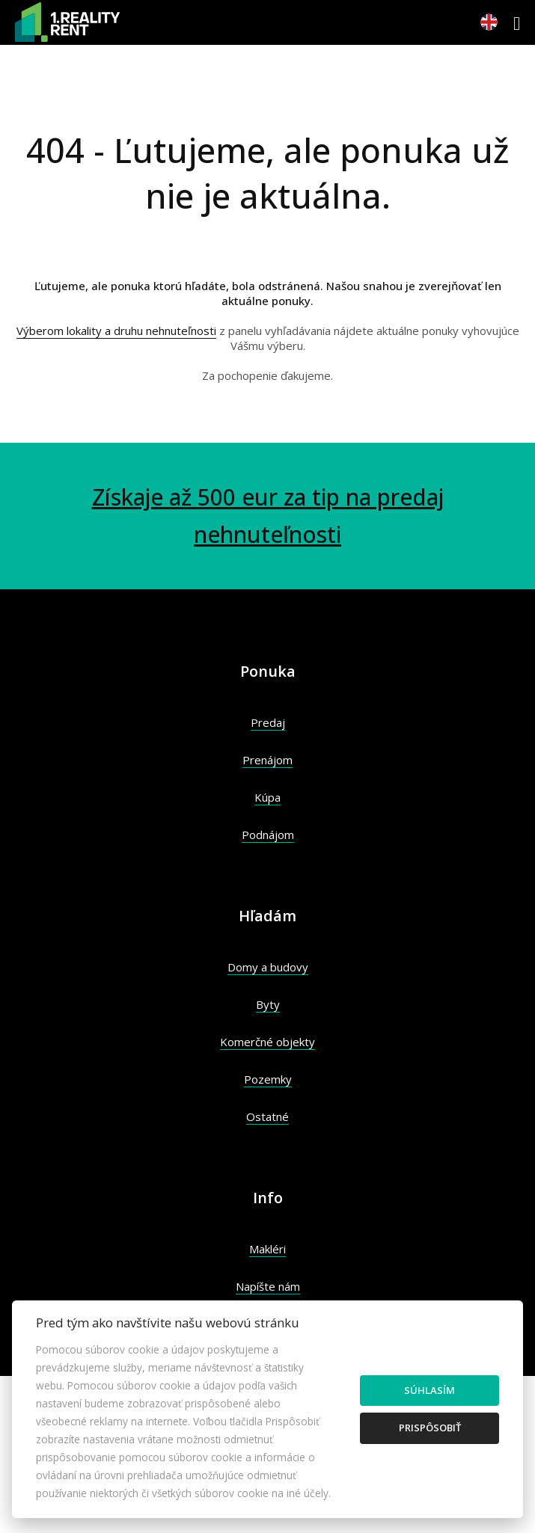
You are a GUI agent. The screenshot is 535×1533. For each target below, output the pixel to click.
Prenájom (267, 759)
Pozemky (268, 1079)
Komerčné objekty (267, 1041)
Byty (268, 1004)
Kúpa (267, 797)
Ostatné (267, 1116)
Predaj (268, 722)
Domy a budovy (267, 966)
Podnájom (268, 834)
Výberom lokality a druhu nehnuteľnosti (116, 330)
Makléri (267, 1248)
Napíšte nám (268, 1286)
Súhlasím (429, 1390)
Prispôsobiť (430, 1427)
